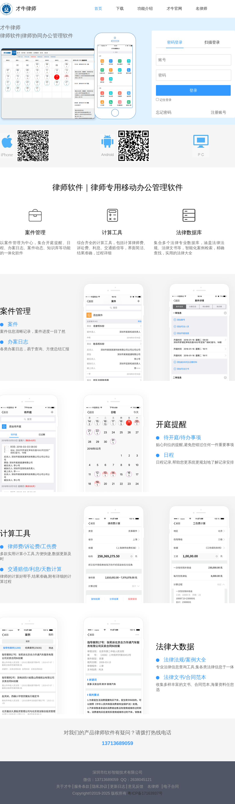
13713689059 (117, 743)
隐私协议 (99, 786)
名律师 (153, 786)
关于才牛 (64, 786)
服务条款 (82, 786)
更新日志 (117, 786)
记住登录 (164, 100)
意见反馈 (135, 786)
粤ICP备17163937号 (145, 793)
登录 (193, 90)
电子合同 (171, 786)
